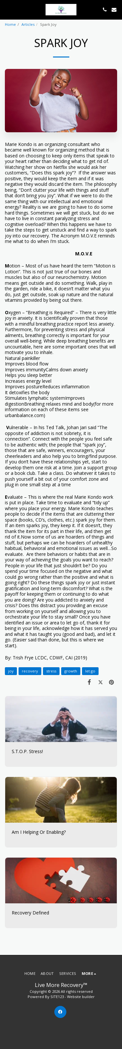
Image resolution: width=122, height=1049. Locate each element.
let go (90, 671)
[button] (7, 9)
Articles (27, 24)
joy (11, 671)
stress (51, 671)
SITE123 (57, 996)
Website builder (81, 996)
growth (70, 671)
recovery (30, 671)
